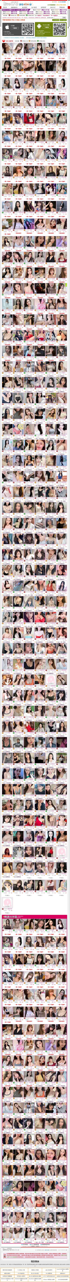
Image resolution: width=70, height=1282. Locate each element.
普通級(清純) (31, 15)
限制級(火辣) (14, 15)
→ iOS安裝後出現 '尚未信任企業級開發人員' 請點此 (13, 37)
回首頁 (5, 7)
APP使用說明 (56, 20)
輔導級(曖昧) (22, 15)
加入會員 (34, 7)
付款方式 (52, 7)
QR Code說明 (63, 20)
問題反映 (62, 7)
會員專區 (24, 7)
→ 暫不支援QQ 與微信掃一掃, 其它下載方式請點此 (36, 37)
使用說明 (43, 7)
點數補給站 (14, 7)
